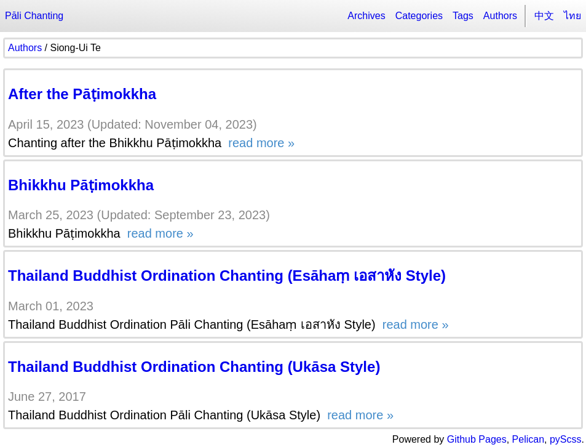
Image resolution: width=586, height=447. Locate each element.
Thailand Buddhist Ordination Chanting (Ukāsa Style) (194, 366)
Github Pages (477, 439)
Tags (463, 15)
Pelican (528, 439)
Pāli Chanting (34, 15)
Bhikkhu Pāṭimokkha (81, 185)
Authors (500, 15)
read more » (260, 143)
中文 (544, 15)
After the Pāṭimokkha (82, 94)
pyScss (566, 439)
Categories (419, 15)
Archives (366, 15)
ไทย (572, 15)
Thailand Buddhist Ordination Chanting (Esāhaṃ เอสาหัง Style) (227, 275)
